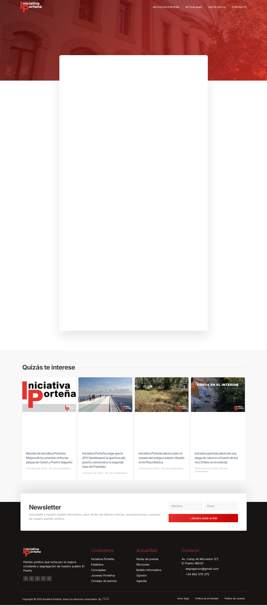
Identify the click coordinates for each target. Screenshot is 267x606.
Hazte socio (217, 7)
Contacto (239, 7)
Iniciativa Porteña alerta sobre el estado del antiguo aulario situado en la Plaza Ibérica (161, 458)
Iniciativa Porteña (166, 7)
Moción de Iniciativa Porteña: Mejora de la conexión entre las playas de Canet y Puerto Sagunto (49, 458)
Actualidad (194, 7)
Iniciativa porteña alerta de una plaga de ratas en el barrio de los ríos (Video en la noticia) (216, 458)
